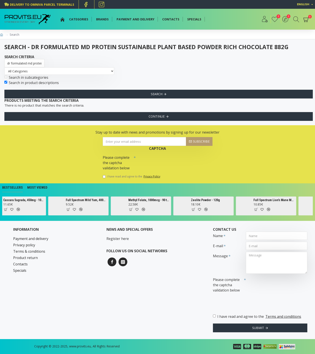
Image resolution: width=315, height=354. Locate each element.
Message (220, 256)
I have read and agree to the (132, 177)
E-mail (218, 245)
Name (218, 235)
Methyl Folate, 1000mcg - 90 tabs (157, 200)
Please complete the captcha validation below (116, 162)
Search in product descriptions (31, 82)
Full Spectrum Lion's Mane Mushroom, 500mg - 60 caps (283, 200)
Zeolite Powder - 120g (214, 200)
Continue (157, 116)
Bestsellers (12, 188)
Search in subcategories (26, 77)
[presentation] (166, 161)
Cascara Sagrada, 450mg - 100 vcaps (32, 200)
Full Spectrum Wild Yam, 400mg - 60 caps (95, 200)
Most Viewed (37, 188)
